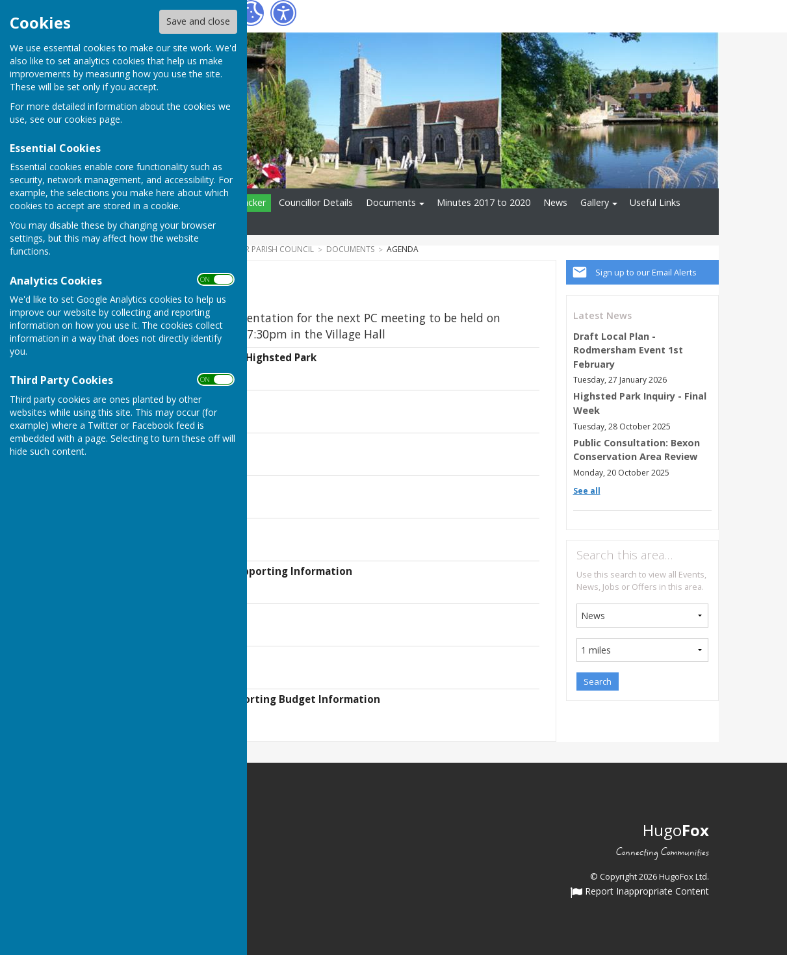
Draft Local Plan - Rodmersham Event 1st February (628, 350)
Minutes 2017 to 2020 (483, 202)
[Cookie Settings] (251, 13)
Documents (391, 202)
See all (586, 490)
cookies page (92, 119)
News (555, 202)
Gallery (594, 202)
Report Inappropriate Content (640, 892)
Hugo (676, 830)
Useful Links (655, 202)
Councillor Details (316, 202)
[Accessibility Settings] (283, 13)
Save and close (198, 21)
